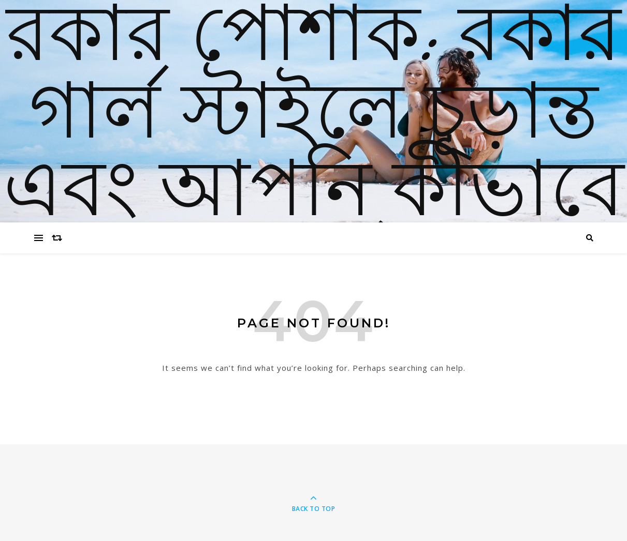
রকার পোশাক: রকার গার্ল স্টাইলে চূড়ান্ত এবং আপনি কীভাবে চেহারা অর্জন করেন (313, 155)
